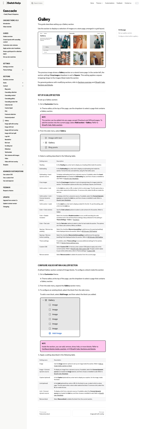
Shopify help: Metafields (71, 178)
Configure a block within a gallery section (128, 36)
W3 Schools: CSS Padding (89, 231)
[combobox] (37, 3)
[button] (13, 20)
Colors (58, 212)
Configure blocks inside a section (54, 349)
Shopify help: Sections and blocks (83, 349)
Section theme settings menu (70, 243)
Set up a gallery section (125, 33)
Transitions (76, 219)
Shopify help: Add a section (52, 125)
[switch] (137, 3)
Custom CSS (91, 251)
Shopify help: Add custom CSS (80, 249)
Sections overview (85, 82)
